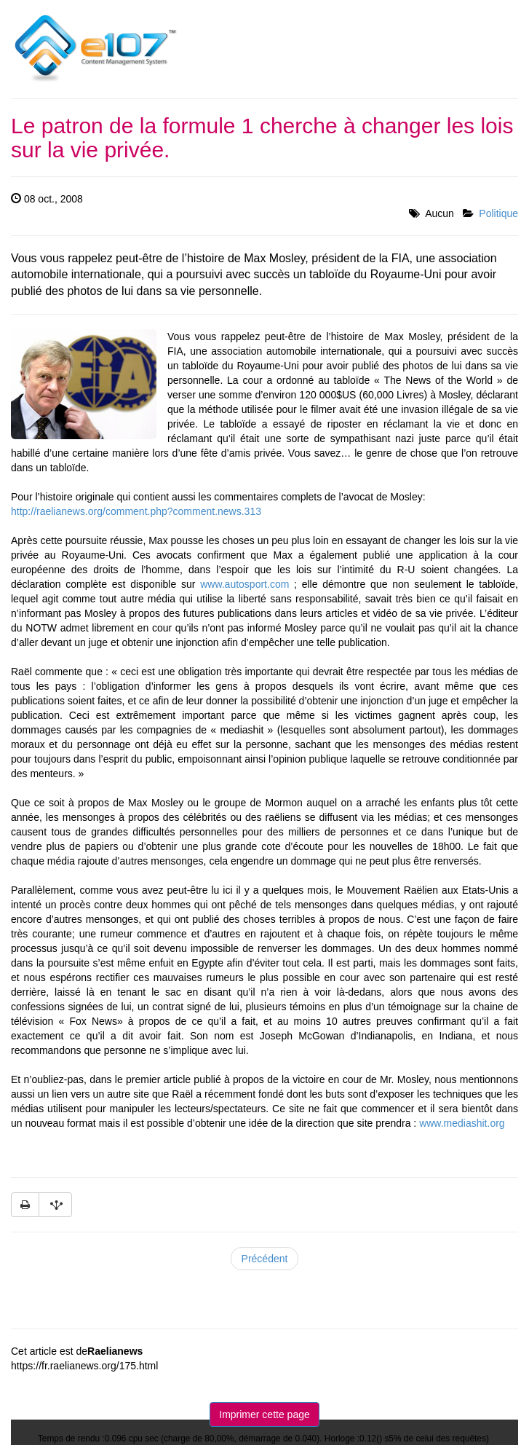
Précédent (265, 1258)
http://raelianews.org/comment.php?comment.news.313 (136, 511)
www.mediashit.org (462, 1123)
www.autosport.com (244, 584)
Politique (498, 213)
